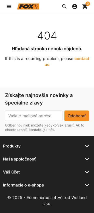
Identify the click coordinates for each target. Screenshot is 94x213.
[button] (64, 7)
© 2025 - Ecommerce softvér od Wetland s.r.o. (47, 200)
